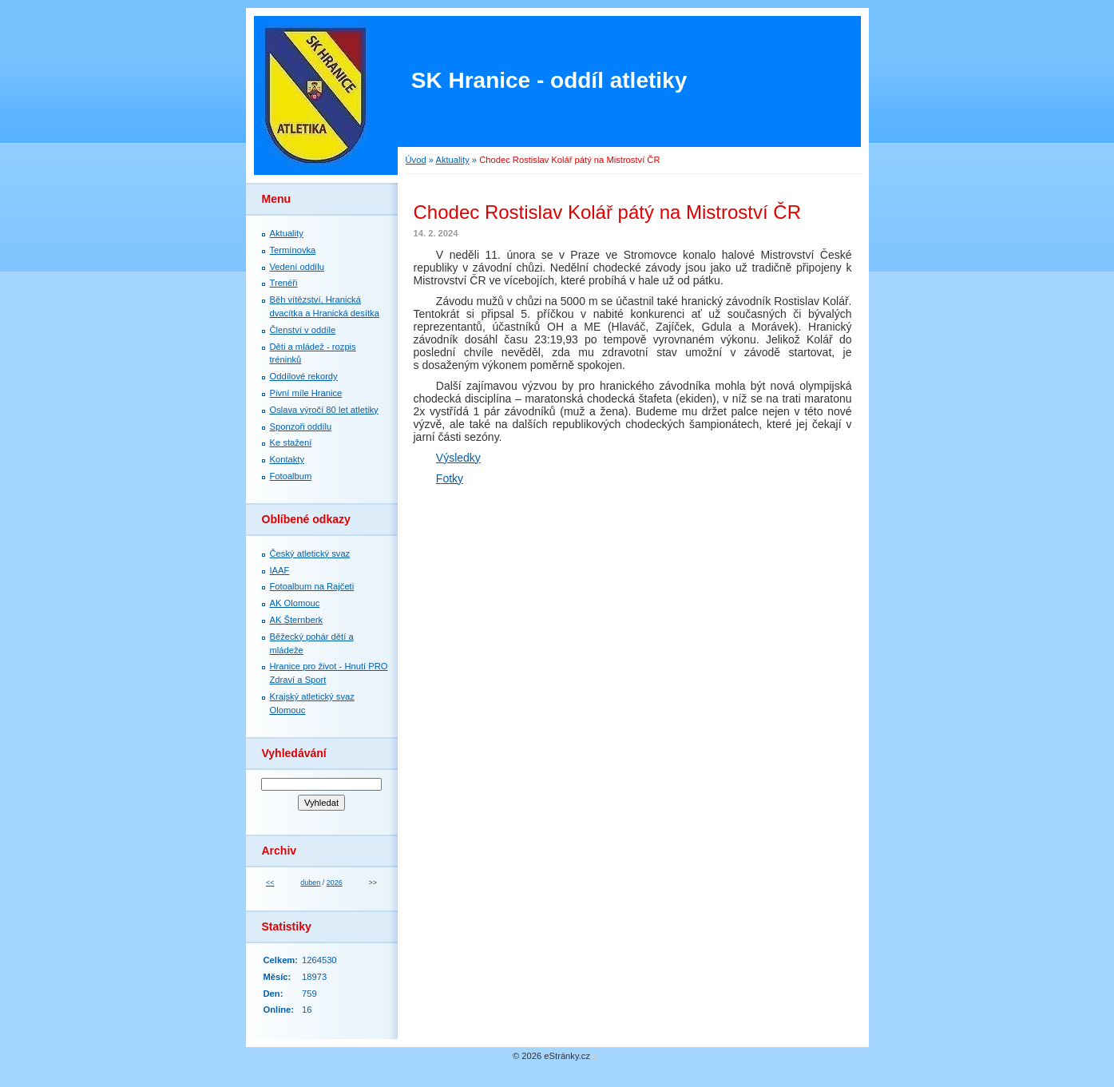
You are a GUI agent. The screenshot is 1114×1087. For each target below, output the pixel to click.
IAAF (280, 570)
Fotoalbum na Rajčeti (312, 586)
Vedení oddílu (297, 267)
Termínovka (293, 250)
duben (310, 883)
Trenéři (284, 283)
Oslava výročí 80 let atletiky (324, 410)
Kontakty (287, 459)
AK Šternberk (296, 620)
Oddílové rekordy (304, 376)
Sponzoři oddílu (301, 426)
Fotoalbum (291, 476)
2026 (335, 883)
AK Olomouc (295, 603)
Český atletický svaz (310, 553)
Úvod (416, 160)
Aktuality (452, 160)
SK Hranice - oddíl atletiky (549, 80)
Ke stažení (291, 442)
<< (270, 883)
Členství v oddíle (303, 330)
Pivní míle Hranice (306, 393)
